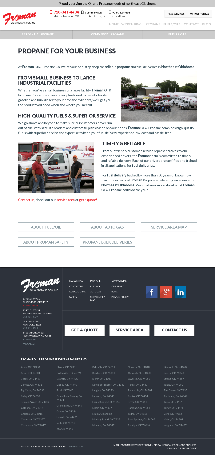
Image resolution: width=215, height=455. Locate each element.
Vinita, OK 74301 (173, 419)
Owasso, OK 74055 (139, 378)
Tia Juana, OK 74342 (175, 396)
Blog (114, 291)
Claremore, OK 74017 (33, 425)
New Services (176, 13)
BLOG (206, 24)
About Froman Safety (46, 242)
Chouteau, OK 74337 (33, 419)
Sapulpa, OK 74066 (139, 425)
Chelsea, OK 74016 (32, 413)
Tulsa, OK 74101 (173, 401)
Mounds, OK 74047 (103, 425)
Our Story (117, 286)
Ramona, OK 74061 (139, 407)
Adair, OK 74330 (30, 367)
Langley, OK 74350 (102, 390)
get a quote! (87, 200)
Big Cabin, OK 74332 (32, 390)
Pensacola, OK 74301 (140, 390)
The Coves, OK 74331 (176, 390)
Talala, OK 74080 (173, 384)
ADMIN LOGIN (76, 446)
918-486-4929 (30, 316)
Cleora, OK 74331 (67, 367)
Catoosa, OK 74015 (32, 407)
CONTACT (191, 24)
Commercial (118, 280)
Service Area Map (169, 227)
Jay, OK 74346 (65, 428)
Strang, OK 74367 (174, 378)
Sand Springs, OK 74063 (141, 419)
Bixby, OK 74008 (30, 396)
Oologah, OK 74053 (139, 373)
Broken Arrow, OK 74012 (35, 401)
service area (66, 200)
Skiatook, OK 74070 (175, 367)
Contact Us (76, 286)
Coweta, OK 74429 (67, 378)
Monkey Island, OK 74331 (107, 419)
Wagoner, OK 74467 (175, 425)
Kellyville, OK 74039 (103, 367)
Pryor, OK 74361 (137, 401)
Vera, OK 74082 (173, 413)
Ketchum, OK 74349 (103, 373)
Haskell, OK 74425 (67, 417)
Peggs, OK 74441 (138, 384)
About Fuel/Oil (46, 227)
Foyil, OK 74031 (66, 390)
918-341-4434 (66, 13)
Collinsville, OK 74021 (69, 373)
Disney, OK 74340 (67, 384)
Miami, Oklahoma (102, 413)
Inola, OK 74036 (66, 423)
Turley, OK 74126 (174, 407)
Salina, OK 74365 (137, 413)
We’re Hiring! (132, 24)
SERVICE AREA (129, 329)
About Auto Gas (107, 227)
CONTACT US (174, 329)
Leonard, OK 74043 (103, 396)
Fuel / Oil (95, 286)
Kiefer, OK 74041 (102, 378)
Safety (73, 296)
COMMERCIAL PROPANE (107, 34)
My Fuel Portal (199, 13)
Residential (76, 280)
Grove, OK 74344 (67, 411)
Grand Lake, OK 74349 (69, 405)
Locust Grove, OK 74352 (106, 401)
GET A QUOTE (84, 329)
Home (114, 24)
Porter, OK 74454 (138, 396)
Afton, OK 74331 (30, 373)
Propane (152, 24)
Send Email (29, 344)
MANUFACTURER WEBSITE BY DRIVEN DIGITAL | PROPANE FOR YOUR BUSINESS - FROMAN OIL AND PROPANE (155, 447)
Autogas (95, 291)
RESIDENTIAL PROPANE (38, 34)
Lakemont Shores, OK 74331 (108, 384)
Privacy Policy (120, 296)
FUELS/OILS (172, 24)
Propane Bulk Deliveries (107, 242)
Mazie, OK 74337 (102, 407)
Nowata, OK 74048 (139, 367)
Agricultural (77, 291)
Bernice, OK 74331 (31, 384)
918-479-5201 (30, 339)
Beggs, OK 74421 (31, 378)
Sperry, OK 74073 (174, 373)
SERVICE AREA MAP (97, 298)
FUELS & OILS (177, 34)
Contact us (26, 200)
